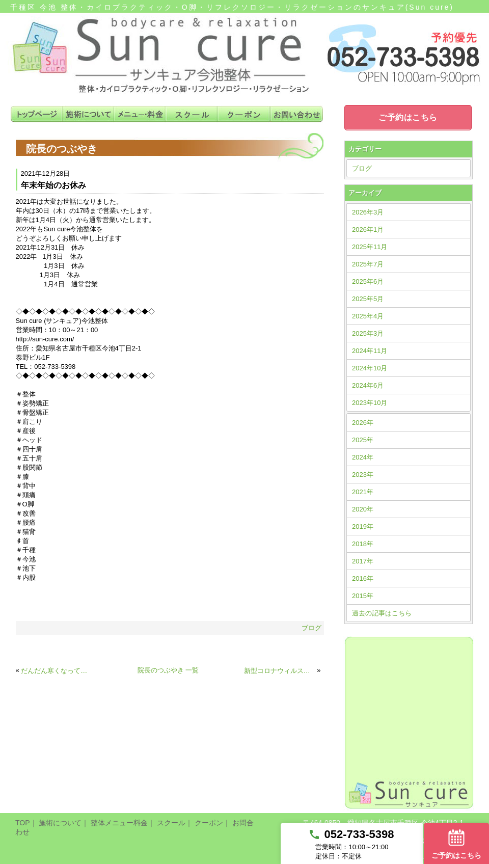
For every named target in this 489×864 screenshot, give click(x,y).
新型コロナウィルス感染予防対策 (279, 670)
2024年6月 (368, 385)
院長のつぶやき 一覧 (168, 670)
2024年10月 (369, 368)
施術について (60, 823)
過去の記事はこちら (382, 613)
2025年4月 (368, 316)
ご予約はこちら (408, 117)
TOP (22, 823)
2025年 (362, 440)
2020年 (362, 509)
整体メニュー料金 (119, 823)
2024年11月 (369, 351)
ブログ (311, 628)
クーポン (209, 823)
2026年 (362, 422)
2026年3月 (368, 212)
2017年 (362, 561)
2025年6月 (368, 281)
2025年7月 (368, 264)
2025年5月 (368, 299)
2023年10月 (369, 403)
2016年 (362, 578)
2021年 (362, 492)
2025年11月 (369, 247)
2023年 (362, 474)
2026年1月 (368, 229)
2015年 (362, 596)
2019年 (362, 526)
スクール (171, 823)
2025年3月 (368, 333)
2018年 (362, 544)
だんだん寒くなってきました (56, 670)
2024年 (362, 457)
